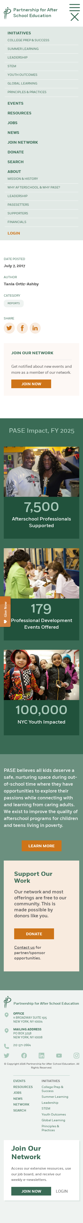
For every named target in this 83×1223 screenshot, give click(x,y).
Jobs (12, 123)
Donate (16, 152)
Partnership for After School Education (35, 13)
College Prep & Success (28, 40)
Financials (17, 222)
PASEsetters (18, 205)
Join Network (23, 143)
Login (14, 233)
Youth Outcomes (22, 75)
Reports (14, 303)
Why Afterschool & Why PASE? (34, 187)
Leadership (17, 57)
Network (21, 1104)
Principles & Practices (27, 92)
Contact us (24, 948)
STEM (12, 66)
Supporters (18, 213)
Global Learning (22, 83)
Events (15, 104)
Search (16, 162)
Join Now (31, 384)
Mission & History (23, 179)
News (13, 133)
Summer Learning (23, 49)
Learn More (41, 846)
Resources (19, 113)
